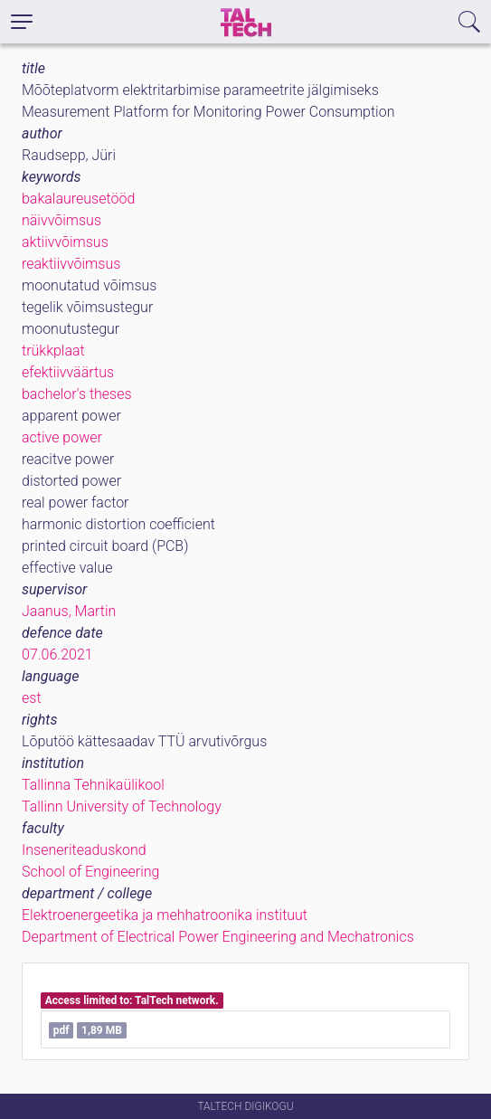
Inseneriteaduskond (84, 849)
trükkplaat (53, 350)
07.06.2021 (57, 654)
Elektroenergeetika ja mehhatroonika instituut (164, 915)
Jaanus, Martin (69, 611)
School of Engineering (90, 871)
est (32, 697)
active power (62, 437)
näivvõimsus (61, 220)
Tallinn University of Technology (122, 806)
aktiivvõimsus (65, 242)
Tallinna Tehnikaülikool (93, 784)
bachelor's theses (77, 394)
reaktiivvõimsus (71, 263)
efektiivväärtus (68, 372)
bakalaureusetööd (78, 198)
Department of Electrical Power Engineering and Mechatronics (218, 936)
